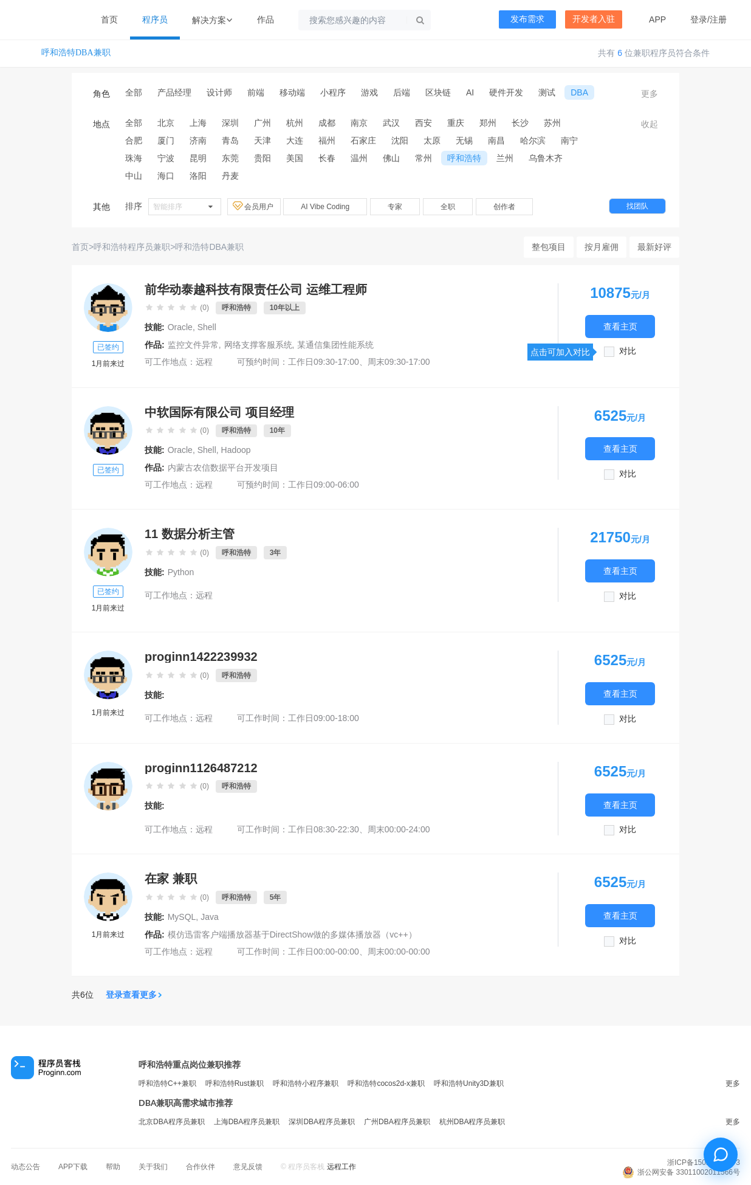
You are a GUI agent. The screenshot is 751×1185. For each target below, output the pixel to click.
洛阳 (198, 176)
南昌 (496, 140)
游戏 (369, 92)
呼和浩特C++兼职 (167, 1083)
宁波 (165, 158)
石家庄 (363, 140)
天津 (262, 140)
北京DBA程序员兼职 (172, 1122)
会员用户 (254, 206)
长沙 (520, 123)
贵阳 (262, 158)
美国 (294, 158)
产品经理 (174, 92)
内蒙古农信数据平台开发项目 (223, 467)
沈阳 (399, 140)
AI (470, 92)
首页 (109, 19)
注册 (718, 19)
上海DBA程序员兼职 (247, 1122)
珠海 (133, 158)
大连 (294, 140)
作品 (265, 19)
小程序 (333, 92)
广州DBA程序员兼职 (397, 1122)
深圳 (230, 123)
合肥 (133, 140)
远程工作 (341, 1167)
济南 (198, 140)
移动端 (292, 92)
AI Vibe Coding (325, 206)
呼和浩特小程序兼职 (305, 1083)
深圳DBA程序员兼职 (322, 1122)
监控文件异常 (193, 345)
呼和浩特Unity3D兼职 (469, 1083)
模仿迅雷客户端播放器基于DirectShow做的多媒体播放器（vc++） (292, 934)
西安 (423, 123)
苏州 (552, 123)
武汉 (391, 123)
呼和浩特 (464, 158)
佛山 (391, 158)
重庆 (455, 123)
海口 (165, 176)
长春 (326, 158)
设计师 (219, 92)
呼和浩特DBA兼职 (76, 52)
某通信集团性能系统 (335, 345)
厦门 (165, 140)
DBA (579, 92)
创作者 (504, 206)
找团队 (637, 206)
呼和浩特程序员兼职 (132, 247)
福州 (326, 140)
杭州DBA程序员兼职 (472, 1122)
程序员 (155, 19)
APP (657, 19)
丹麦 (230, 176)
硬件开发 (506, 92)
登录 (698, 19)
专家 (395, 206)
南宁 (569, 140)
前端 (255, 92)
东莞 (230, 158)
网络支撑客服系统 (258, 345)
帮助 (113, 1166)
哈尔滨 (533, 140)
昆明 (198, 158)
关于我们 (153, 1166)
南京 (359, 123)
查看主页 (620, 326)
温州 (359, 158)
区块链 (438, 92)
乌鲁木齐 (546, 158)
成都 (326, 123)
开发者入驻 (593, 19)
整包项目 (549, 247)
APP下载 (72, 1166)
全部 (133, 92)
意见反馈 (247, 1166)
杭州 (294, 123)
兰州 (504, 158)
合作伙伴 (200, 1166)
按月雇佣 (602, 247)
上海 (198, 123)
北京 (165, 123)
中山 (133, 176)
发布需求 (527, 19)
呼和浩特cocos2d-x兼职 (386, 1083)
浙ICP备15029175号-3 (703, 1162)
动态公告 (25, 1166)
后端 (401, 92)
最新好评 (654, 247)
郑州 (487, 123)
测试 (546, 92)
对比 (627, 351)
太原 (432, 140)
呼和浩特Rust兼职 (234, 1083)
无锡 (464, 140)
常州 (423, 158)
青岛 (230, 140)
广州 (262, 123)
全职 (448, 206)
